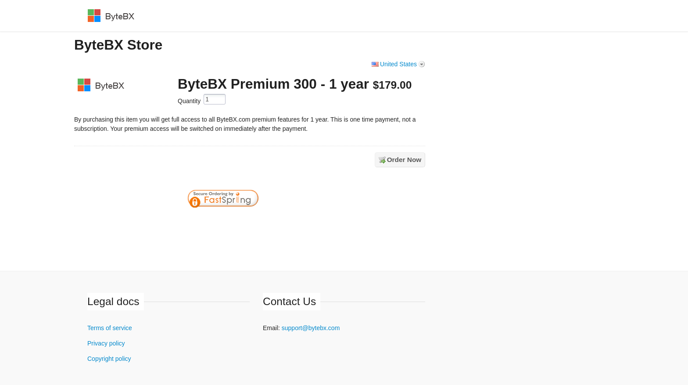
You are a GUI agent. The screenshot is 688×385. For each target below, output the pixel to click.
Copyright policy (109, 358)
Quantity (189, 100)
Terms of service (109, 327)
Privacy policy (106, 343)
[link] (288, 222)
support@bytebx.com (311, 327)
